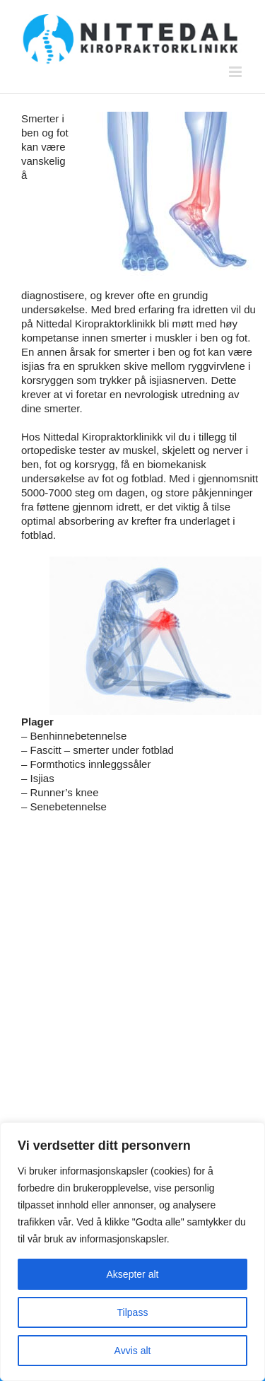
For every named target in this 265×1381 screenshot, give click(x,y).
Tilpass (132, 1312)
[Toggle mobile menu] (236, 71)
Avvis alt (132, 1350)
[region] (132, 1251)
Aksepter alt (133, 1274)
